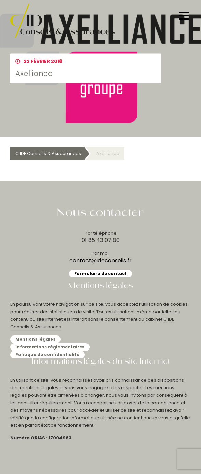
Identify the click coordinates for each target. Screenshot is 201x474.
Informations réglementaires (49, 347)
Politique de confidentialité (47, 354)
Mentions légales (35, 339)
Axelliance (107, 153)
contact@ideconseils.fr (100, 260)
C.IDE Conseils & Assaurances (48, 153)
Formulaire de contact (100, 273)
